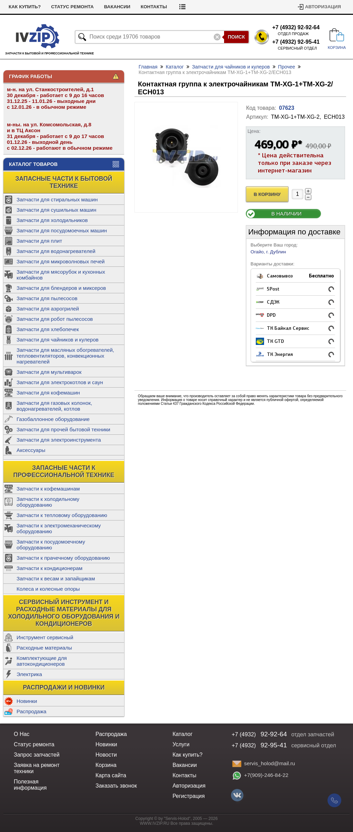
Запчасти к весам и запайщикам (56, 578)
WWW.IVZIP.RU (155, 823)
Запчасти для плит (39, 241)
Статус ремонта (72, 6)
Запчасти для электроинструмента (59, 440)
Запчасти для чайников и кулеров (58, 340)
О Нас (21, 734)
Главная (148, 67)
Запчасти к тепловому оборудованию (62, 515)
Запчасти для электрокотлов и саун (60, 382)
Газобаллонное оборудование (53, 419)
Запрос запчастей (37, 755)
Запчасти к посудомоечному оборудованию (51, 544)
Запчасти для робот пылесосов (55, 319)
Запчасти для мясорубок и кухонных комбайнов (61, 275)
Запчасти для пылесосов (47, 298)
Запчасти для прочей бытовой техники (63, 429)
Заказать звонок (116, 786)
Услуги (180, 744)
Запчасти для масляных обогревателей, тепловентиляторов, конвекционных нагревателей (65, 356)
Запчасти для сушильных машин (56, 210)
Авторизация (323, 6)
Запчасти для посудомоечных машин (62, 230)
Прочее (286, 67)
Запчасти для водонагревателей (56, 251)
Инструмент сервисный (45, 637)
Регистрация (188, 796)
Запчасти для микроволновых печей (61, 261)
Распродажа (31, 711)
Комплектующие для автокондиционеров (42, 661)
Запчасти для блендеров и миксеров (61, 288)
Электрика (29, 674)
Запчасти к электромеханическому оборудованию (59, 528)
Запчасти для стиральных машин (57, 199)
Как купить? (25, 6)
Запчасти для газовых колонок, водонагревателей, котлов (54, 406)
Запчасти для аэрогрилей (48, 309)
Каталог (175, 67)
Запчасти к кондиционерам (49, 568)
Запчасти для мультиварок (49, 372)
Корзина (106, 765)
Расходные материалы (44, 648)
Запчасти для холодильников (52, 220)
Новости (106, 755)
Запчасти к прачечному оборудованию (63, 558)
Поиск (236, 37)
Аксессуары (31, 450)
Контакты (154, 6)
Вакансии (117, 6)
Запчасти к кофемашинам (48, 489)
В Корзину (267, 194)
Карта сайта (110, 775)
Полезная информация (30, 785)
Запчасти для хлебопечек (48, 329)
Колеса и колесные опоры (48, 589)
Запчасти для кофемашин (48, 393)
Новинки (27, 701)
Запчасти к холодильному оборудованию (48, 502)
